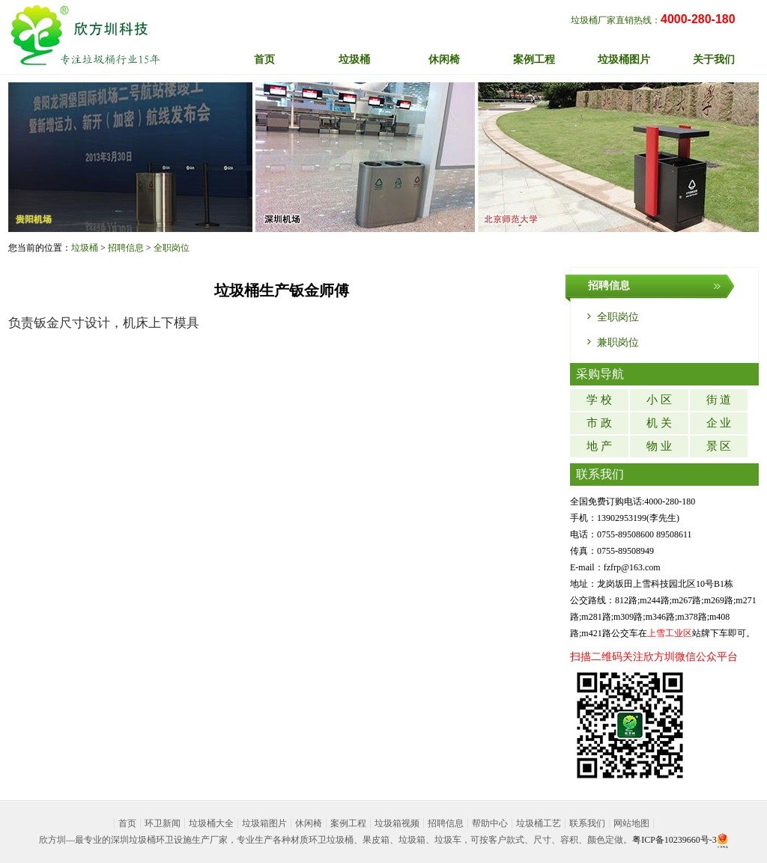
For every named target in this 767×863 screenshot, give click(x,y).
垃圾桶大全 (211, 823)
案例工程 (348, 823)
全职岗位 (172, 248)
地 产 (599, 446)
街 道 (719, 400)
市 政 (599, 423)
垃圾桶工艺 (538, 823)
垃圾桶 (84, 248)
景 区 (719, 446)
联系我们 (587, 823)
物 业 (659, 446)
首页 (264, 59)
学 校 (599, 400)
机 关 (659, 423)
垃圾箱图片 (264, 823)
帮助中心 (490, 823)
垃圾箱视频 (397, 823)
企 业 (719, 423)
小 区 (659, 400)
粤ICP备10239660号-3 (674, 840)
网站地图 (631, 823)
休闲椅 (308, 823)
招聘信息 (126, 248)
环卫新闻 (163, 823)
